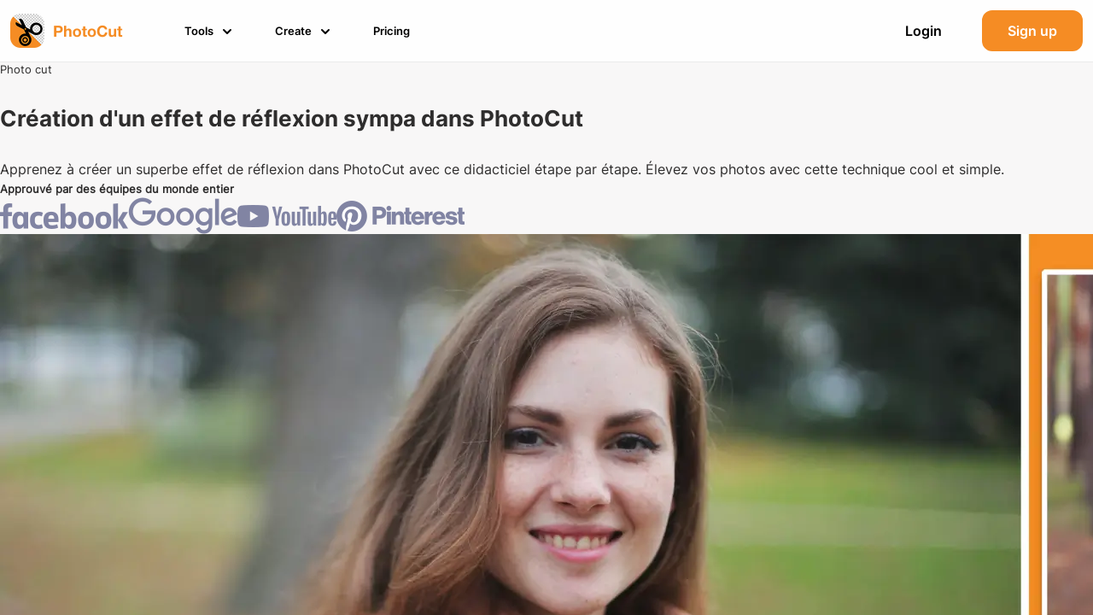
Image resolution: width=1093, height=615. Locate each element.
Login (923, 30)
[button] (210, 31)
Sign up (1032, 30)
